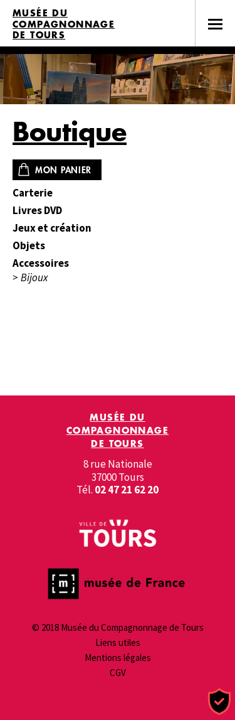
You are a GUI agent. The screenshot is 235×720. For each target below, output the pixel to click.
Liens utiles (117, 642)
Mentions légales (118, 658)
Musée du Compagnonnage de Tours (64, 24)
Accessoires (41, 263)
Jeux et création (52, 228)
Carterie (33, 193)
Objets (29, 246)
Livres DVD (37, 211)
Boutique (70, 131)
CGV (118, 673)
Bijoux (34, 278)
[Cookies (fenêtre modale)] (219, 702)
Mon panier (63, 170)
